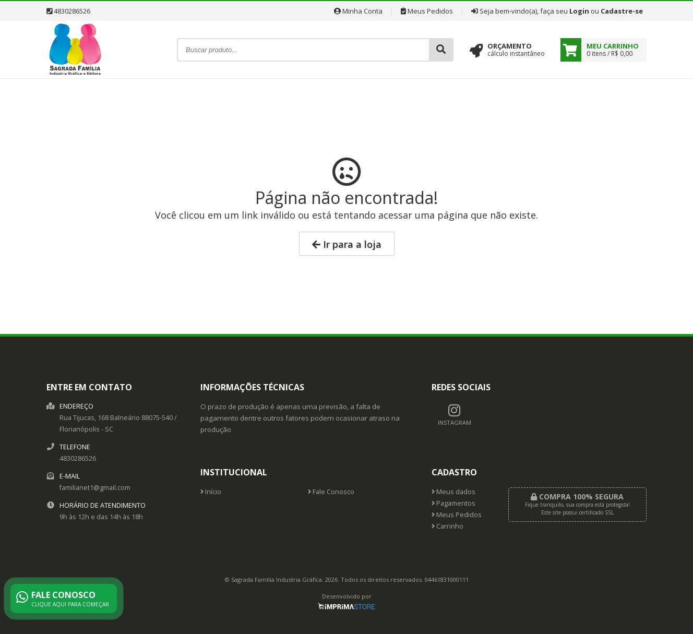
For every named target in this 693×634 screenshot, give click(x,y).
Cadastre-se (622, 11)
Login (579, 11)
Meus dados (453, 491)
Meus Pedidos (427, 11)
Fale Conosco (331, 491)
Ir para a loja (346, 244)
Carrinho (447, 526)
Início (210, 491)
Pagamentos (453, 503)
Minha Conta (358, 11)
